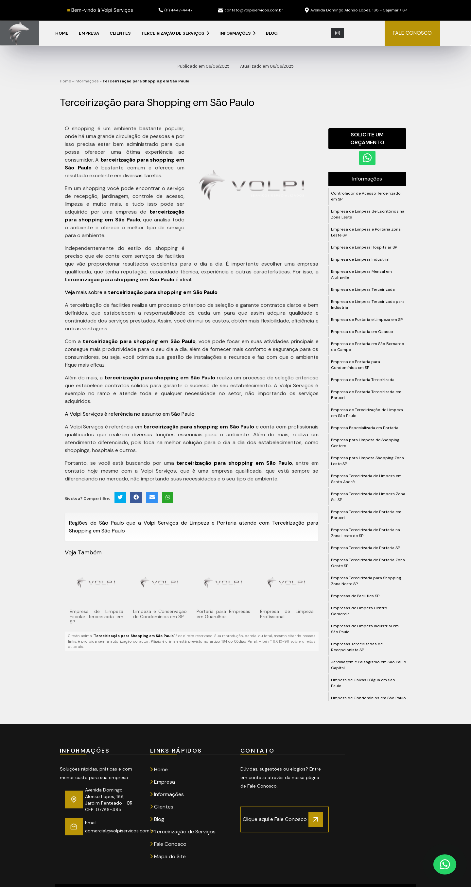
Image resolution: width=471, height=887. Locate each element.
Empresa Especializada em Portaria (364, 427)
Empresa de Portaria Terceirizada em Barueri (366, 394)
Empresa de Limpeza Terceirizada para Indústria (368, 304)
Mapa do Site (168, 856)
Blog (272, 33)
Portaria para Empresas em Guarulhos (223, 613)
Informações (237, 33)
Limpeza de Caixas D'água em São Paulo (363, 682)
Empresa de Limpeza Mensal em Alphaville (361, 274)
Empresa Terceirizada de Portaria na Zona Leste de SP (365, 532)
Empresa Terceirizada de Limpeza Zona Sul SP (368, 496)
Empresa (89, 33)
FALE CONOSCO (412, 32)
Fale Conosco (168, 844)
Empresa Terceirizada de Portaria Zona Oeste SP (368, 562)
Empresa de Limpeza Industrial (360, 259)
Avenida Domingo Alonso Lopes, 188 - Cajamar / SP (356, 10)
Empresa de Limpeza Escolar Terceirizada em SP (96, 616)
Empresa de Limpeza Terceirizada (363, 289)
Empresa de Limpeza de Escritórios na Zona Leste (367, 214)
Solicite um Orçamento (367, 138)
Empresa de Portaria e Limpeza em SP (367, 319)
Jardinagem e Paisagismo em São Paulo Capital (368, 664)
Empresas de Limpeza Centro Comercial (359, 611)
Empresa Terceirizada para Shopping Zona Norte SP (366, 580)
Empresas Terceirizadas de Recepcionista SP (357, 646)
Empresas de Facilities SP (355, 596)
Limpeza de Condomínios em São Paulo (368, 698)
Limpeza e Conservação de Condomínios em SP (160, 613)
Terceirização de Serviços (175, 33)
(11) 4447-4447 (175, 10)
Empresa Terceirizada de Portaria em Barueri (366, 514)
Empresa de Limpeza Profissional (287, 613)
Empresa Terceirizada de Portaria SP (365, 547)
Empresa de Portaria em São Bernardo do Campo (367, 346)
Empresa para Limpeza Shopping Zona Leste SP (367, 460)
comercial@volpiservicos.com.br (120, 831)
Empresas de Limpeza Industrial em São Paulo (365, 629)
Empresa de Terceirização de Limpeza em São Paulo (367, 412)
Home (61, 33)
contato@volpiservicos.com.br (250, 10)
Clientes (120, 33)
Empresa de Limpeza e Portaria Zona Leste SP (366, 232)
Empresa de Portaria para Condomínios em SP (355, 364)
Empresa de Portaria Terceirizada (362, 379)
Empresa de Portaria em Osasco (362, 331)
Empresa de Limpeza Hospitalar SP (364, 247)
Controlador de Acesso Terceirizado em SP (366, 196)
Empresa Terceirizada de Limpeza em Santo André (366, 478)
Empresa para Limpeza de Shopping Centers (365, 442)
